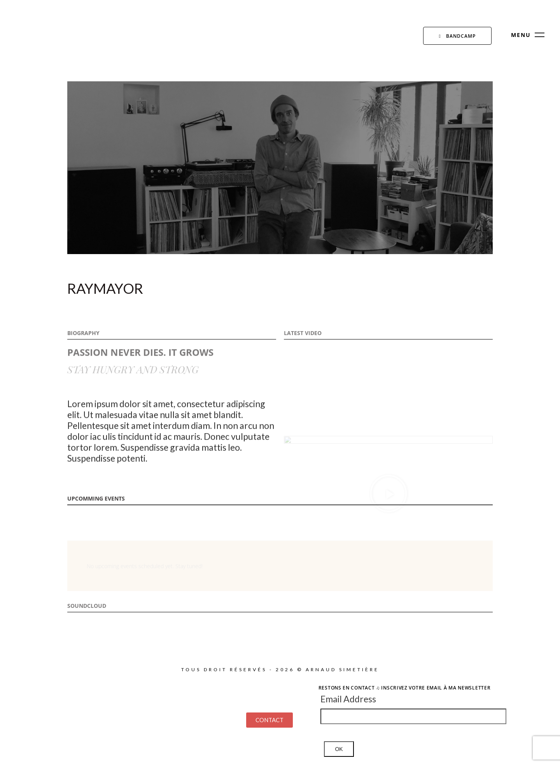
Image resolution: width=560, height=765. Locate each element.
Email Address (348, 698)
